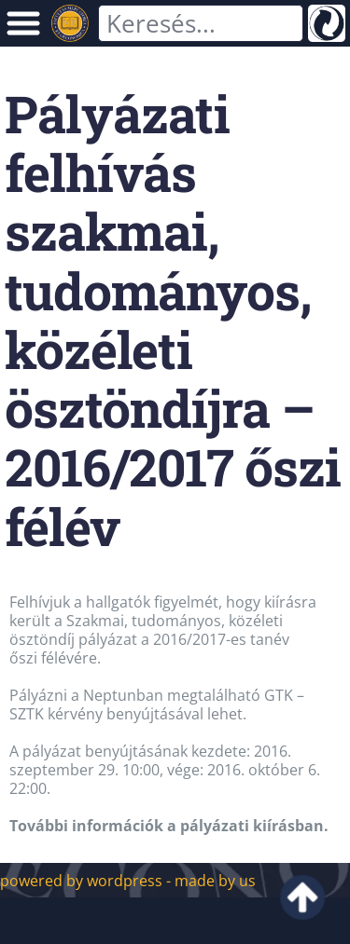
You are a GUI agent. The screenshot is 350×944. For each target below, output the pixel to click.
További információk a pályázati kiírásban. (169, 825)
